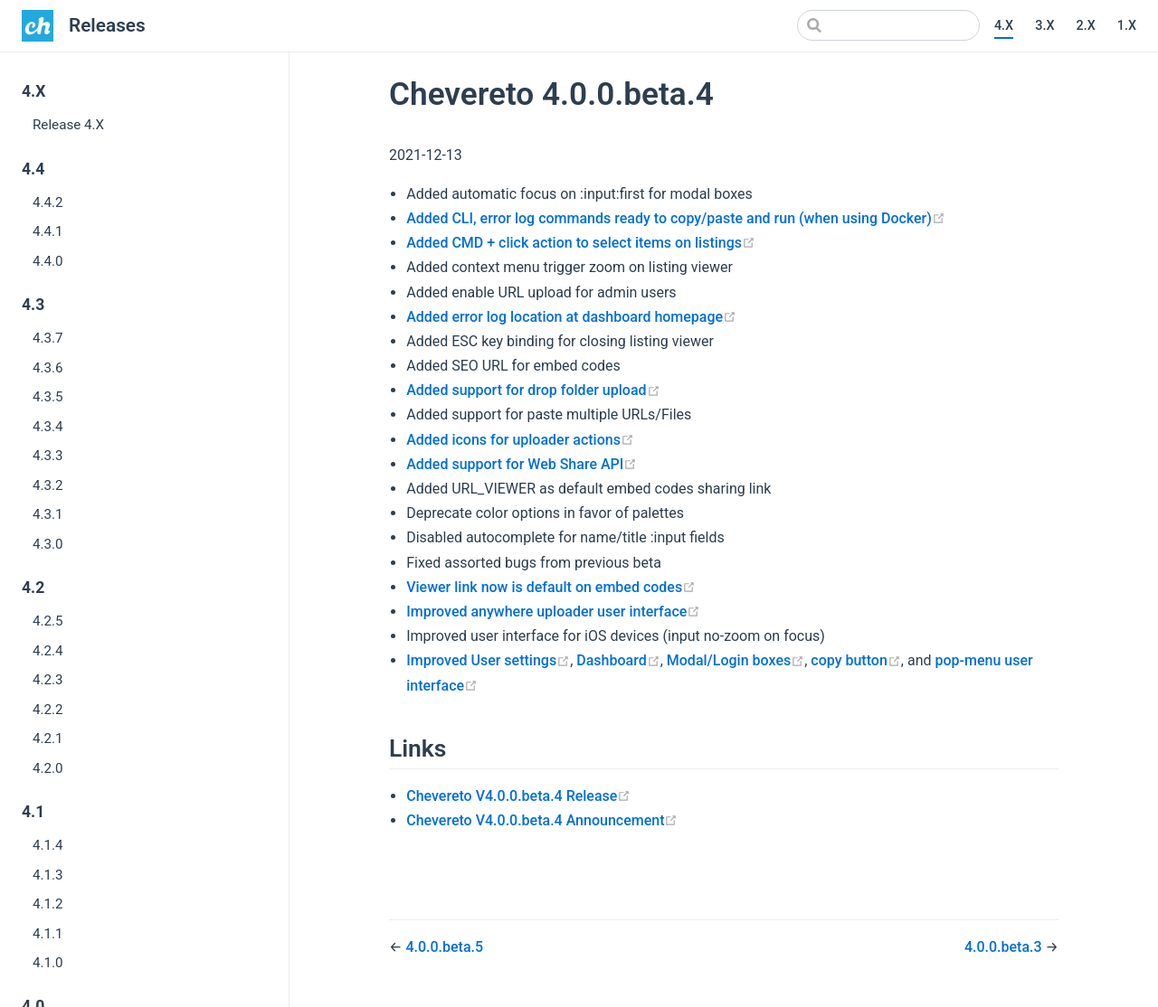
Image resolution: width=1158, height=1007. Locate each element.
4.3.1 (48, 514)
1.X (1126, 25)
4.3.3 (48, 455)
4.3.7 (48, 338)
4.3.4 (48, 427)
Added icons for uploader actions (520, 439)
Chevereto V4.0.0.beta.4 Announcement (542, 820)
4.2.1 (48, 738)
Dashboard (618, 660)
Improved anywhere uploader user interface (553, 611)
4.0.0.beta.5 (444, 946)
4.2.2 (48, 709)
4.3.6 (48, 368)
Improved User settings (488, 660)
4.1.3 (48, 875)
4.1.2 (48, 904)
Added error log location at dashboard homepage (571, 316)
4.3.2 (48, 485)
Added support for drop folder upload (533, 390)
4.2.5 (48, 621)
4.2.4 (48, 651)
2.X (1085, 25)
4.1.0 (48, 963)
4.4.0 (48, 261)
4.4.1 (48, 231)
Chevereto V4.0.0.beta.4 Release (518, 796)
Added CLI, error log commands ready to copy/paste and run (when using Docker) (675, 218)
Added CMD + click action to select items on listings (580, 242)
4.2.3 (48, 680)
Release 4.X (68, 125)
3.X (1044, 25)
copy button (856, 660)
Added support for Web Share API (521, 464)
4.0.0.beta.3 (1005, 946)
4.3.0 (48, 544)
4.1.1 (48, 934)
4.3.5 (48, 397)
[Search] (888, 25)
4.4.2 (48, 202)
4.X (1003, 25)
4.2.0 (48, 768)
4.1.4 (48, 845)
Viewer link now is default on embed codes (551, 587)
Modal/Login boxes (735, 660)
